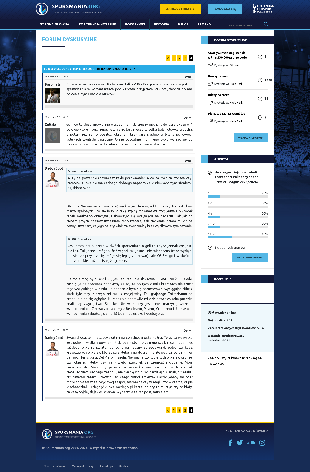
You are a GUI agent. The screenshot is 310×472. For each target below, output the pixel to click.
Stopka (204, 24)
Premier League (82, 69)
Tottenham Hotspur (97, 24)
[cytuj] (188, 77)
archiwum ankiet (250, 257)
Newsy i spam (218, 76)
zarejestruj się (180, 9)
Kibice (183, 24)
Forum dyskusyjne (56, 69)
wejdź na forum (251, 137)
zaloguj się (225, 9)
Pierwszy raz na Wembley (226, 113)
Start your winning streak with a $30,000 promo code (227, 55)
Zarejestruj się (82, 466)
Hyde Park (236, 83)
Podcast (125, 466)
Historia (161, 24)
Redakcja (106, 466)
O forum (235, 65)
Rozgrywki (135, 24)
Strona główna (54, 24)
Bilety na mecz (218, 95)
